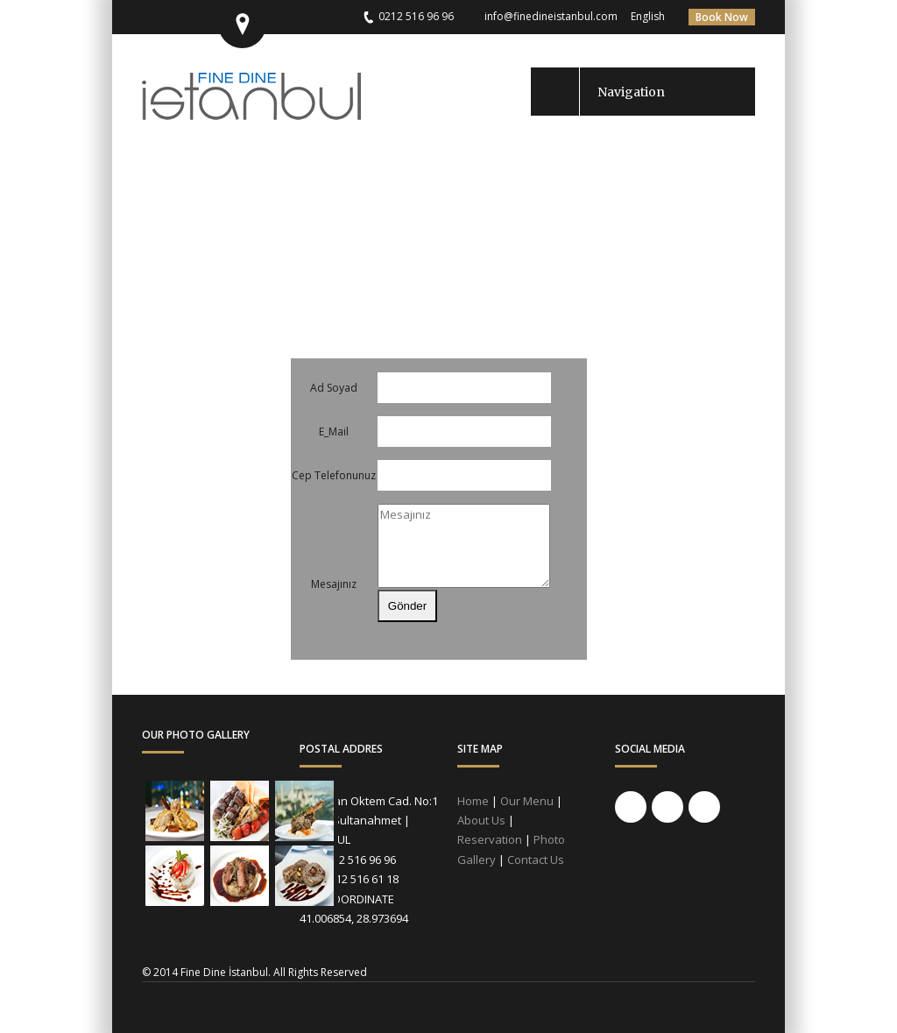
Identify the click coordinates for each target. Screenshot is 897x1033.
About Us (481, 820)
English (648, 16)
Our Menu (527, 801)
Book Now (722, 17)
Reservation (489, 839)
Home (473, 801)
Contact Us (535, 859)
